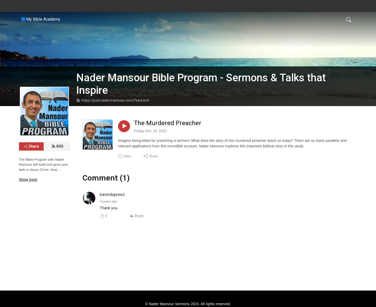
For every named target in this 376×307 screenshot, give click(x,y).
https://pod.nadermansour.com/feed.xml (112, 100)
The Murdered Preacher (167, 123)
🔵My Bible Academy (40, 19)
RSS (57, 146)
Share (31, 146)
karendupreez (112, 194)
